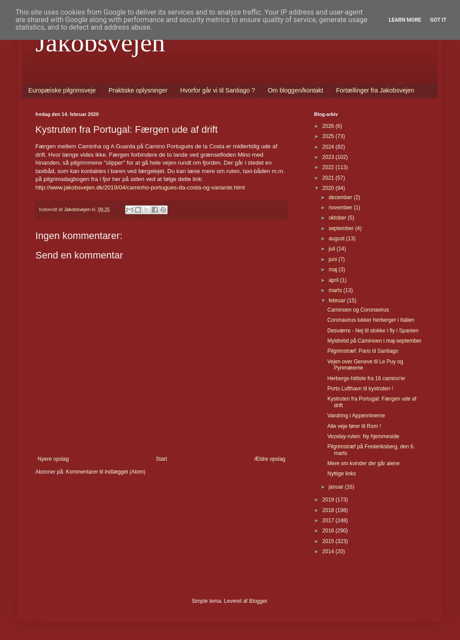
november (341, 207)
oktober (338, 218)
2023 (329, 157)
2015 (329, 541)
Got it (438, 20)
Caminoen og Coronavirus (358, 310)
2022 (329, 167)
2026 (329, 126)
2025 (329, 136)
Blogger (258, 601)
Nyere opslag (53, 459)
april (334, 280)
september (342, 228)
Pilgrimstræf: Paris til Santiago (363, 351)
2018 (329, 510)
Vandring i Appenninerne (356, 416)
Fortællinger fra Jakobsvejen (375, 90)
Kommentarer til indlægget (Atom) (106, 472)
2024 (329, 147)
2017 (329, 520)
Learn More (405, 20)
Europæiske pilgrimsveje (62, 90)
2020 (329, 188)
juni (333, 259)
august (337, 238)
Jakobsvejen (100, 42)
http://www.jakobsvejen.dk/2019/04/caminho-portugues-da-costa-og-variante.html (140, 187)
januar (337, 487)
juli (333, 249)
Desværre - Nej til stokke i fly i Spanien (372, 331)
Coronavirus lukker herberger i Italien (370, 320)
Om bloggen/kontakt (295, 90)
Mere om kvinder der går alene (363, 463)
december (341, 197)
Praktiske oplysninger (138, 90)
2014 (329, 551)
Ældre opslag (269, 459)
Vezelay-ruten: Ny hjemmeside (363, 436)
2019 (329, 500)
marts (336, 290)
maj (334, 269)
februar (338, 300)
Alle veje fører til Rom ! (354, 426)
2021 (329, 178)
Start (161, 459)
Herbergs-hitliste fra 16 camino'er (366, 378)
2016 (329, 531)
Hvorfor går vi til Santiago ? (217, 90)
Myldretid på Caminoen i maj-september (374, 341)
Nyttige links (341, 473)
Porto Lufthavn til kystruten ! (360, 389)
